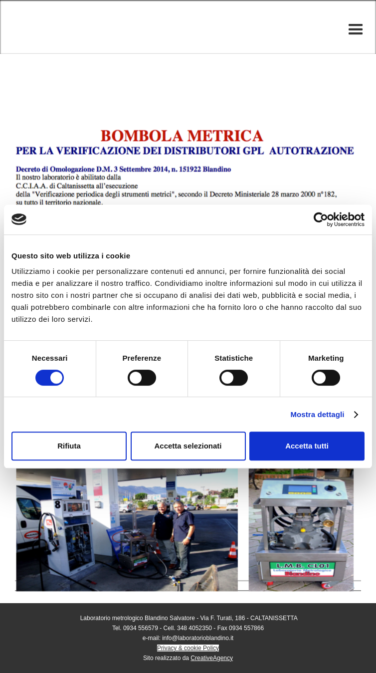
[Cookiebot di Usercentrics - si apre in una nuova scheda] (321, 219)
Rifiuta (69, 446)
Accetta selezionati (187, 446)
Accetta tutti (307, 446)
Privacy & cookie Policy (188, 648)
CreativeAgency (211, 658)
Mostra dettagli (317, 414)
